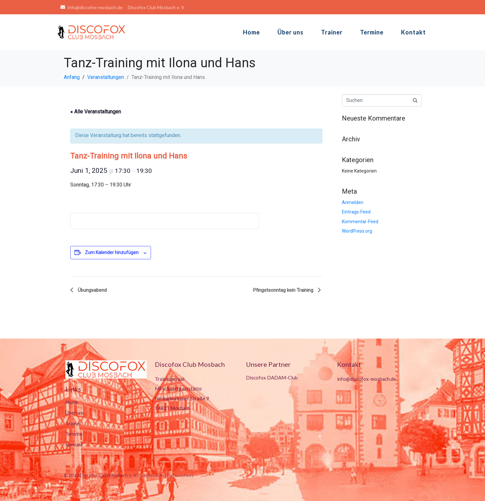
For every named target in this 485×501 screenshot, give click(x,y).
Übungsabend (91, 290)
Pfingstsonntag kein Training (284, 290)
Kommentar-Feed (360, 221)
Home (251, 32)
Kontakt (413, 32)
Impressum (152, 475)
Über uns (290, 32)
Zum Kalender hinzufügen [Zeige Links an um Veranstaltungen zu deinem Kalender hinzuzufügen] (112, 252)
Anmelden (352, 202)
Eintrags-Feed (356, 211)
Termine (372, 32)
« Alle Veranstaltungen (95, 112)
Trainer (332, 32)
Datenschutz (180, 475)
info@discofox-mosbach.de (366, 379)
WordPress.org (357, 231)
